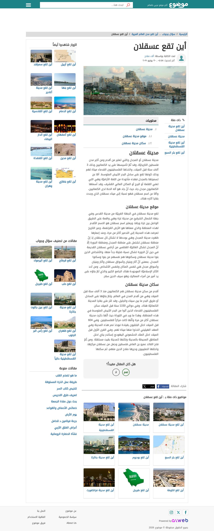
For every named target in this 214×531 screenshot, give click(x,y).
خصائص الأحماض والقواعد (61, 408)
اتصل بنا (41, 511)
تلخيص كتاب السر (67, 388)
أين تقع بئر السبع (175, 152)
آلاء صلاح (149, 56)
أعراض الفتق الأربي (65, 427)
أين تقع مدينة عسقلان (176, 128)
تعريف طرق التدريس (65, 395)
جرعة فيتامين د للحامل (64, 421)
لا (116, 372)
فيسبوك (165, 386)
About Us (71, 523)
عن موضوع (71, 511)
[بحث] (128, 5)
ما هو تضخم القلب (66, 375)
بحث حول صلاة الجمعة (64, 401)
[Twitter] (178, 512)
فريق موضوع (38, 523)
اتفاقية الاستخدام (36, 517)
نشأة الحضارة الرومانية (63, 434)
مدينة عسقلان (176, 136)
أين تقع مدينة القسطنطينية (176, 144)
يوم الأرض (71, 414)
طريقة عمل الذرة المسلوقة (61, 382)
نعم (126, 372)
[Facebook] (185, 512)
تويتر (152, 386)
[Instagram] (171, 512)
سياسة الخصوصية (67, 517)
